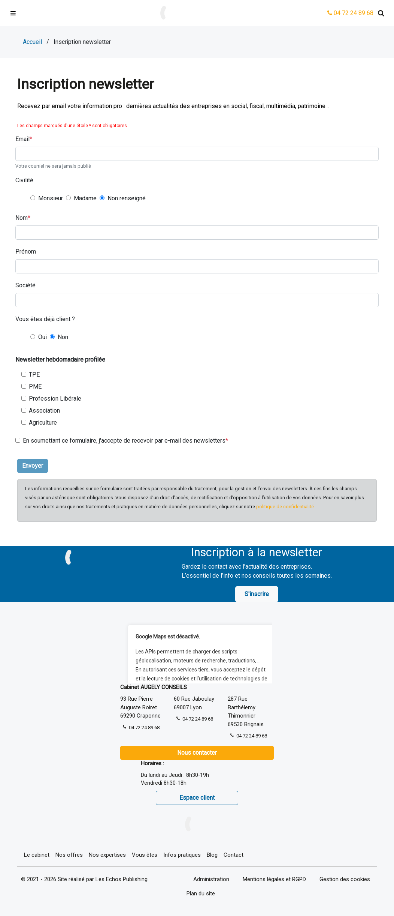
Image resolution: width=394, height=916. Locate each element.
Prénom (25, 251)
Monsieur (50, 198)
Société (25, 285)
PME (35, 386)
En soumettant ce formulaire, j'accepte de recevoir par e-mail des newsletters (124, 440)
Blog (212, 854)
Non (63, 337)
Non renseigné (126, 198)
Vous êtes (144, 854)
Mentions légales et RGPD (274, 879)
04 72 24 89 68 (350, 13)
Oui (42, 337)
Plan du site (201, 893)
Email (22, 139)
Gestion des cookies (344, 879)
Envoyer (32, 465)
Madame (85, 198)
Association (44, 410)
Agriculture (43, 422)
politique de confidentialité (285, 506)
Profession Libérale (55, 398)
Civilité (24, 180)
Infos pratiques (182, 854)
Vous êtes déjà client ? (45, 319)
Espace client (197, 797)
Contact (233, 854)
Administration (211, 879)
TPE (34, 374)
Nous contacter (197, 752)
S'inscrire (257, 594)
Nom (21, 217)
